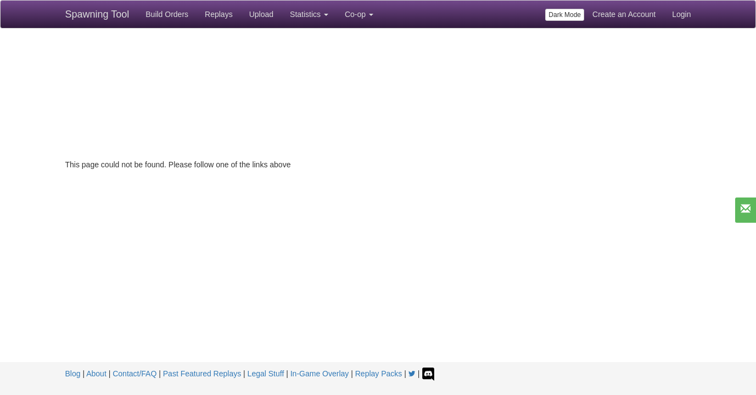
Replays (219, 14)
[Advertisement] (378, 280)
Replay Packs (378, 373)
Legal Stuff (266, 373)
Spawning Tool (97, 14)
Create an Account (624, 14)
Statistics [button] (309, 14)
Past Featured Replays (202, 373)
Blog (73, 373)
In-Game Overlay (319, 373)
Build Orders (166, 14)
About (96, 373)
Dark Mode (564, 15)
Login (681, 14)
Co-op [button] (359, 14)
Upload (261, 14)
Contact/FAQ (134, 373)
